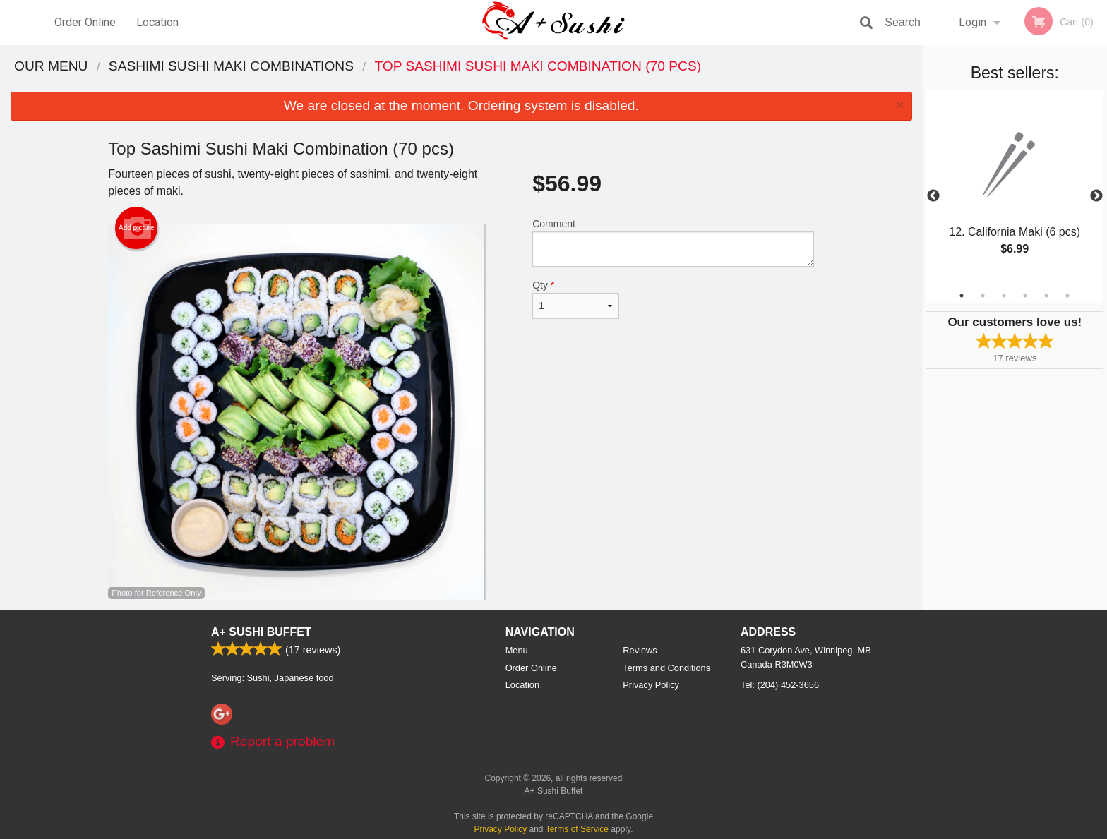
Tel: (780, 685)
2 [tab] (983, 296)
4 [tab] (1025, 296)
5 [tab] (1046, 296)
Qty (575, 299)
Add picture (137, 228)
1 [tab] (962, 296)
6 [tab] (1067, 296)
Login (972, 22)
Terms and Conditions (666, 668)
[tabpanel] (1015, 187)
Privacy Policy (651, 685)
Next (1096, 196)
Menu (516, 650)
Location (157, 22)
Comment (673, 242)
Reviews (640, 650)
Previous (933, 196)
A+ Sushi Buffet (261, 632)
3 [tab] (1004, 296)
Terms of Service (577, 829)
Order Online (85, 22)
